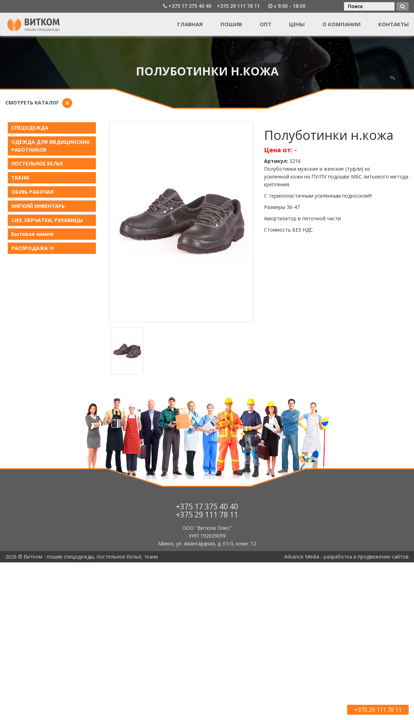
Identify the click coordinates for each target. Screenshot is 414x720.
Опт (265, 24)
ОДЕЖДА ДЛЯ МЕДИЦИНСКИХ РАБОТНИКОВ (50, 145)
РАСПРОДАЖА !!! (32, 248)
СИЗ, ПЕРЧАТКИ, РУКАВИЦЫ (47, 220)
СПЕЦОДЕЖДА (29, 127)
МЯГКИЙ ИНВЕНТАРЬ (38, 206)
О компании (341, 24)
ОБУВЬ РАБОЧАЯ (32, 191)
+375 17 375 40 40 (189, 5)
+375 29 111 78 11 (238, 5)
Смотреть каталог (32, 102)
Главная (190, 24)
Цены (297, 24)
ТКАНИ (20, 177)
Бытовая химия (32, 234)
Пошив (231, 24)
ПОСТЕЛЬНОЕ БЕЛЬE (37, 163)
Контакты (393, 24)
